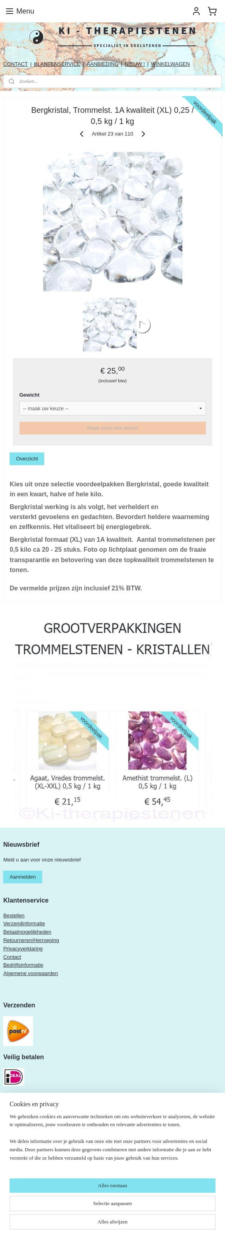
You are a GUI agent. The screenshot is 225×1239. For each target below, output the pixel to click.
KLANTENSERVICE (57, 64)
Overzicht (27, 459)
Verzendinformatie (24, 923)
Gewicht (30, 395)
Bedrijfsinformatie (23, 965)
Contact (12, 957)
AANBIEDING (103, 64)
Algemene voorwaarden (30, 973)
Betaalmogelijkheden (27, 932)
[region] (112, 1141)
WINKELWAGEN (170, 64)
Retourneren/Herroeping (31, 940)
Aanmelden (23, 877)
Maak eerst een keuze (112, 428)
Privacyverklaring (23, 949)
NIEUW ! (135, 64)
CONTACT (15, 64)
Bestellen (13, 915)
